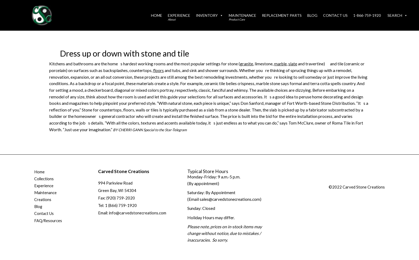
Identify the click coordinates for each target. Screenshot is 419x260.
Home (156, 15)
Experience (179, 17)
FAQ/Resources (48, 221)
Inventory (209, 15)
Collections (44, 179)
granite (246, 63)
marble (280, 63)
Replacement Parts (282, 15)
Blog (312, 15)
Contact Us (335, 15)
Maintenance (242, 17)
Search (397, 15)
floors (158, 70)
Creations (43, 200)
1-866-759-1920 (367, 15)
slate (293, 63)
